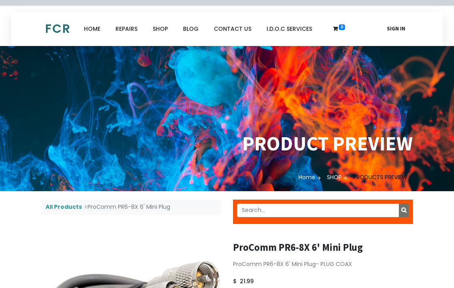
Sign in (396, 28)
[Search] (404, 210)
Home (307, 177)
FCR (58, 28)
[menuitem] (92, 29)
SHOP (334, 177)
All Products (64, 207)
